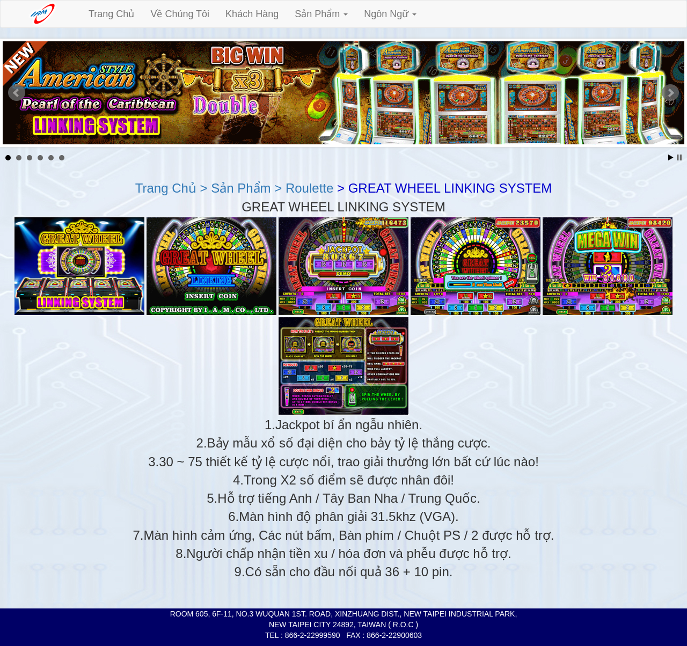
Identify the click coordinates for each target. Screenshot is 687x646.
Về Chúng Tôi (179, 14)
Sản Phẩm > (245, 188)
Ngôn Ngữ (390, 14)
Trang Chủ (111, 14)
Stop (679, 157)
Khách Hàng (252, 14)
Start (671, 157)
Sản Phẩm (321, 14)
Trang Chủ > (171, 188)
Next (670, 92)
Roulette (307, 188)
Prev (16, 92)
